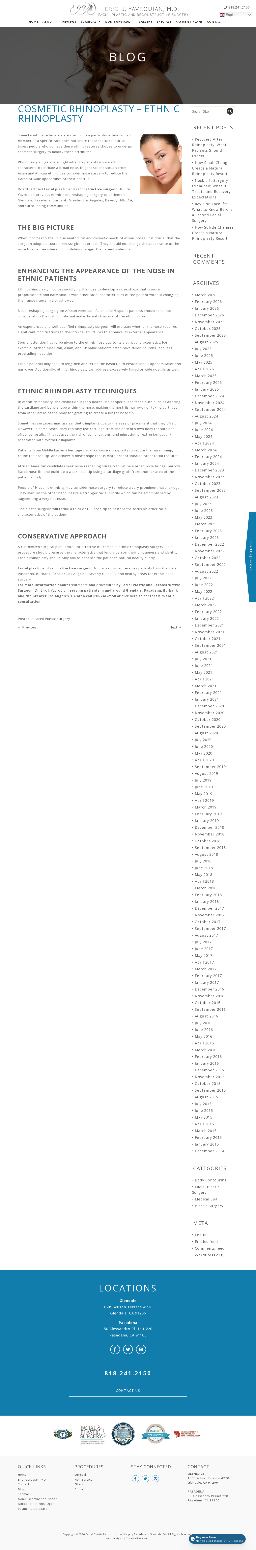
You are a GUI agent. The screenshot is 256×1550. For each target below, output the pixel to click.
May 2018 (203, 874)
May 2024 (203, 436)
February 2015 (208, 1137)
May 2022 (203, 591)
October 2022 (207, 557)
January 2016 (207, 1063)
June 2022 (204, 584)
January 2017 (207, 982)
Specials (164, 21)
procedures (105, 585)
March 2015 (205, 1130)
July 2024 (203, 423)
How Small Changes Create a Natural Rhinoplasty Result (212, 168)
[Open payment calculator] (217, 1538)
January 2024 (207, 463)
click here (130, 596)
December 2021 (209, 625)
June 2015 (204, 1110)
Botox (78, 1489)
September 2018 (210, 847)
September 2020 (210, 726)
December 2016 (209, 989)
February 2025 (208, 382)
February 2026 (208, 301)
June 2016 (204, 1029)
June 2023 (204, 510)
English (229, 15)
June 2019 (204, 787)
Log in (201, 1234)
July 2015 (203, 1103)
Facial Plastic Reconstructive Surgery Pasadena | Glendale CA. (126, 1534)
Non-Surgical (117, 21)
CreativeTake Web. (138, 1538)
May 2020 (203, 753)
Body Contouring (211, 1180)
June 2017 (204, 948)
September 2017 (210, 928)
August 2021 (206, 652)
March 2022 (205, 605)
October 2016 (207, 1002)
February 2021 (208, 692)
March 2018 (205, 888)
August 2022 (206, 571)
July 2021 (203, 658)
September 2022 (210, 564)
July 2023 (203, 503)
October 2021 (207, 638)
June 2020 (204, 746)
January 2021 (207, 699)
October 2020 (207, 719)
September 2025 (210, 335)
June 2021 (204, 665)
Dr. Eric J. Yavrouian (51, 590)
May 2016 (203, 1036)
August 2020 (206, 733)
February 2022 (208, 611)
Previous (27, 627)
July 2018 (203, 861)
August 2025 (206, 342)
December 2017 (209, 908)
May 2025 (203, 362)
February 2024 (208, 456)
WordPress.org (209, 1255)
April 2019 (204, 800)
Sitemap (24, 1494)
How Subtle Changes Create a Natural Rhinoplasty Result (213, 233)
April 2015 (204, 1124)
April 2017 (204, 962)
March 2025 (205, 375)
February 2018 (208, 894)
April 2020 (204, 760)
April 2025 (204, 369)
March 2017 (205, 969)
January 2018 (207, 901)
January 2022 (207, 618)
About (48, 21)
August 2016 (206, 1016)
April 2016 (204, 1043)
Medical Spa (206, 1199)
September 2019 (210, 766)
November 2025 (209, 321)
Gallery (145, 21)
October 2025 (207, 328)
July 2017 (203, 942)
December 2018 (209, 827)
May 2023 (203, 517)
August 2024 (206, 416)
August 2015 (206, 1097)
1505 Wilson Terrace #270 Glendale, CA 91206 (128, 1306)
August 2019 (206, 773)
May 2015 (203, 1117)
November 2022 (209, 551)
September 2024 (210, 409)
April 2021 (204, 679)
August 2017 (206, 935)
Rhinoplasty (28, 162)
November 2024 (209, 402)
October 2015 (207, 1083)
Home (34, 21)
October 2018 (207, 840)
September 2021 (210, 645)
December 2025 (209, 315)
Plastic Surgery (209, 1205)
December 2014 (209, 1151)
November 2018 (209, 834)
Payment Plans (189, 21)
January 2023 (207, 537)
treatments (78, 585)
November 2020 (209, 712)
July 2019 (203, 780)
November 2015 (209, 1076)
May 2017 (203, 955)
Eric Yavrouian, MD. (32, 1479)
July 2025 (203, 348)
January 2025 (207, 389)
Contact (215, 21)
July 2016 (203, 1022)
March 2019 (205, 807)
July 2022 (203, 578)
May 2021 (203, 672)
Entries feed (206, 1241)
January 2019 (207, 820)
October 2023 (207, 483)
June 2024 (204, 429)
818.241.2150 (238, 7)
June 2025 (204, 355)
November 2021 (209, 631)
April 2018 (204, 881)
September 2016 (210, 1009)
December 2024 (209, 396)
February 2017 (208, 975)
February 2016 (208, 1056)
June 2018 (204, 867)
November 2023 (209, 476)
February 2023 (208, 530)
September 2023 (210, 490)
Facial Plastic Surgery (52, 619)
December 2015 (209, 1070)
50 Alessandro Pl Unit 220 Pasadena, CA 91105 (128, 1328)
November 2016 (209, 995)
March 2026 (205, 294)
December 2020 (209, 706)
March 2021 (205, 685)
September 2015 (210, 1090)
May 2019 (203, 793)
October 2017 (207, 921)
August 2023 (206, 497)
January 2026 (207, 308)
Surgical (88, 21)
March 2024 (205, 449)
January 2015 (207, 1144)
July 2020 (203, 739)
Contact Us (128, 1390)
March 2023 (205, 524)
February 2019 (208, 813)
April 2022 (204, 598)
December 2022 (209, 544)
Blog (21, 1489)
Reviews (69, 21)
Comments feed (210, 1248)
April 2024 (204, 443)
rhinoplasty (84, 326)
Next (175, 627)
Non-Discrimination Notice (37, 1499)
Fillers (78, 1484)
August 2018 (206, 854)
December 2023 (209, 470)
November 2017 (209, 915)
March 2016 (205, 1049)
